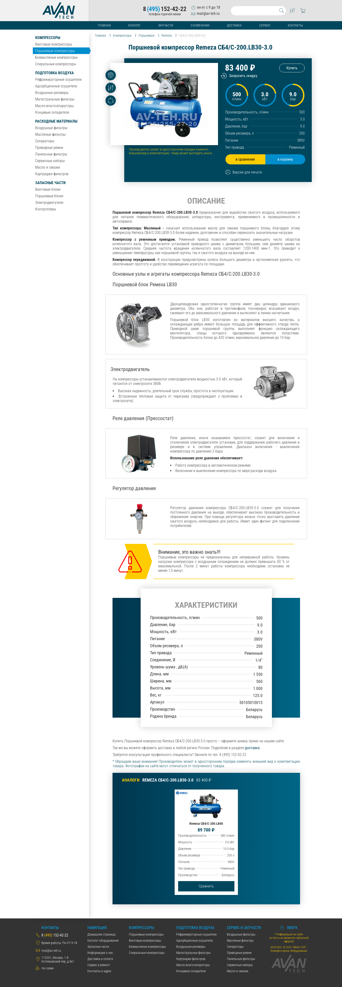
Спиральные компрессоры (55, 64)
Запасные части (50, 183)
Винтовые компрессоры (53, 44)
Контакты (295, 25)
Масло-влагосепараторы (54, 106)
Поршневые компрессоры (55, 51)
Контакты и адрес (99, 971)
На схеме (47, 968)
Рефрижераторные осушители (58, 79)
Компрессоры (47, 37)
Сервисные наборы (50, 161)
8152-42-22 (164, 9)
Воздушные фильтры (51, 128)
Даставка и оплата (100, 959)
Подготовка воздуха (54, 73)
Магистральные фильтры (54, 99)
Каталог (134, 25)
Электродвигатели (49, 202)
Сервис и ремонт (98, 965)
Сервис (265, 25)
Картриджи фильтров (51, 174)
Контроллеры (45, 209)
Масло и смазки (47, 167)
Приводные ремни (49, 147)
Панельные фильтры (51, 154)
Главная (104, 25)
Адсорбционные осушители (56, 86)
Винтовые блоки (47, 189)
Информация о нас (100, 953)
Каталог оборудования (103, 940)
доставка (252, 748)
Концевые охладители (52, 112)
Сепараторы (44, 141)
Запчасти (165, 25)
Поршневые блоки (49, 196)
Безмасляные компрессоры (56, 57)
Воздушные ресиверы (51, 92)
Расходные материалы (56, 121)
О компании (200, 25)
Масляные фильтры (50, 134)
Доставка (234, 25)
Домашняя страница (101, 934)
